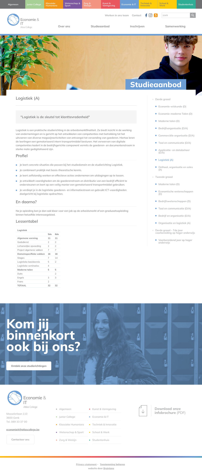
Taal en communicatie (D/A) (174, 142)
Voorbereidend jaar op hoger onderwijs (175, 241)
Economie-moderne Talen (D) (175, 113)
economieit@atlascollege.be (22, 429)
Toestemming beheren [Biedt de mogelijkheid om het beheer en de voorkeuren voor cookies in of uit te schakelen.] (112, 464)
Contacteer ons (20, 439)
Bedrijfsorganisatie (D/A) (173, 128)
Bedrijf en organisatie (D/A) (174, 215)
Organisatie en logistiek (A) (174, 223)
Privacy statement (86, 464)
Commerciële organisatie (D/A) (176, 135)
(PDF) (162, 410)
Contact (136, 15)
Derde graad (162, 99)
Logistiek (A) (165, 159)
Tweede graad (164, 176)
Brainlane (108, 468)
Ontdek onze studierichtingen (29, 365)
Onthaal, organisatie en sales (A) (175, 168)
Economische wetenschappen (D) (175, 192)
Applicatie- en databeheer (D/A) (174, 151)
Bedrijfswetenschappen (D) (174, 201)
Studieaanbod (155, 84)
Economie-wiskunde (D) (172, 106)
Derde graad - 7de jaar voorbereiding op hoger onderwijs (175, 231)
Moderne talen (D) (169, 121)
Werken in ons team (117, 15)
